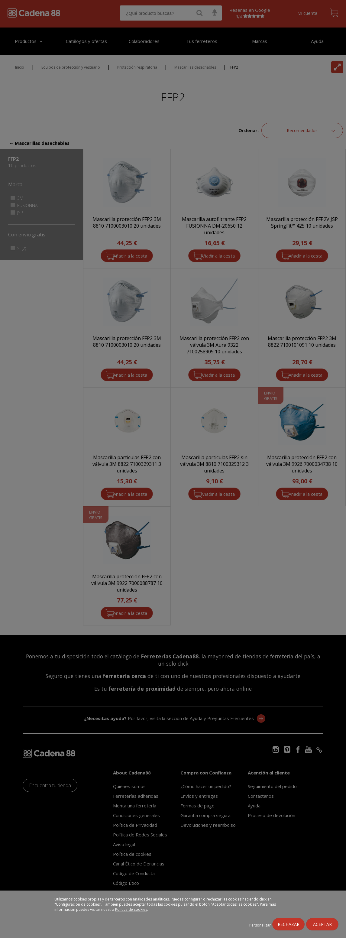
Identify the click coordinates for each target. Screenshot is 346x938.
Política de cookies (131, 909)
